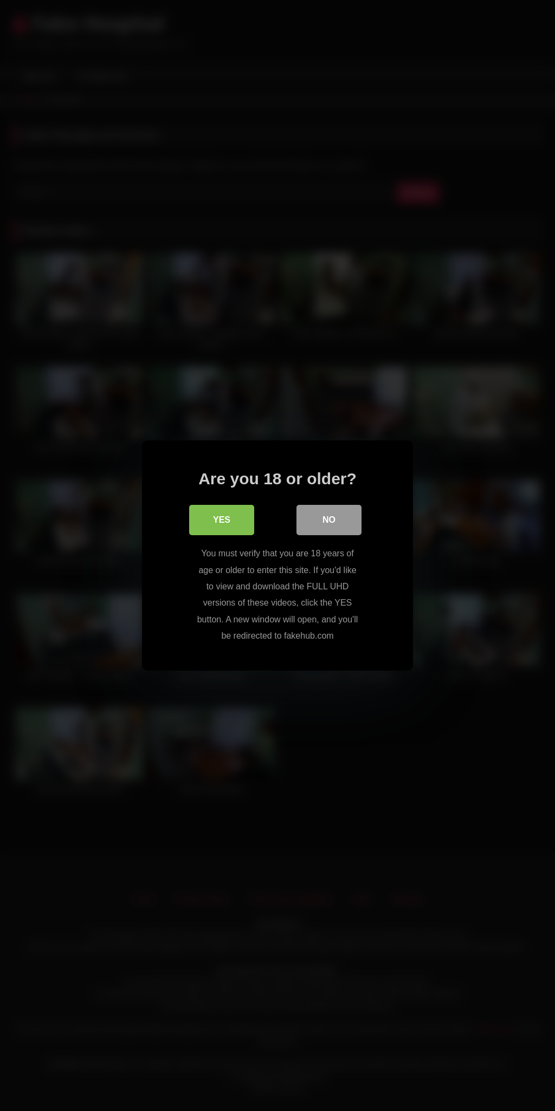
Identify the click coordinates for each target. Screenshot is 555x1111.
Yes (221, 519)
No (328, 519)
